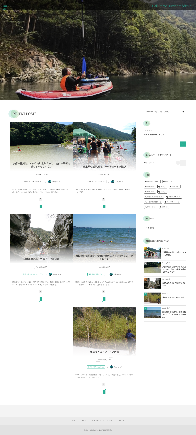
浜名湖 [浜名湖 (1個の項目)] (150, 187)
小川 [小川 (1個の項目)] (163, 192)
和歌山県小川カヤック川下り (33, 275)
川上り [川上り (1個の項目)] (150, 192)
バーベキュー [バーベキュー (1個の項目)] (173, 202)
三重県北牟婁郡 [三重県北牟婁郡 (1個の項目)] (154, 202)
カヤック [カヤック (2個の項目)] (151, 207)
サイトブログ (162, 163)
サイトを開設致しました (154, 134)
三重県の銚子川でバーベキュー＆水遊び (104, 167)
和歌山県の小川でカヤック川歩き (41, 259)
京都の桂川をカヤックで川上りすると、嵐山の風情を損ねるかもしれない (41, 165)
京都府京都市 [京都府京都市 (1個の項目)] (175, 197)
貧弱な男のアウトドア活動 (104, 352)
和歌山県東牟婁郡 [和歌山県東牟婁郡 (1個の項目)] (154, 197)
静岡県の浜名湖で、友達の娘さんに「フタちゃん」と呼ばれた (104, 258)
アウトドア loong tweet (96, 367)
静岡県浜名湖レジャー (96, 275)
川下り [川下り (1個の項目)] (175, 187)
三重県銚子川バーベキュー (96, 182)
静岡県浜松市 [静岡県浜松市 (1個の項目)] (153, 181)
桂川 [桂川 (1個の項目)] (163, 187)
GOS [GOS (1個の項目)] (165, 207)
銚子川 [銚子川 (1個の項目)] (168, 181)
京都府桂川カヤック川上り (33, 182)
